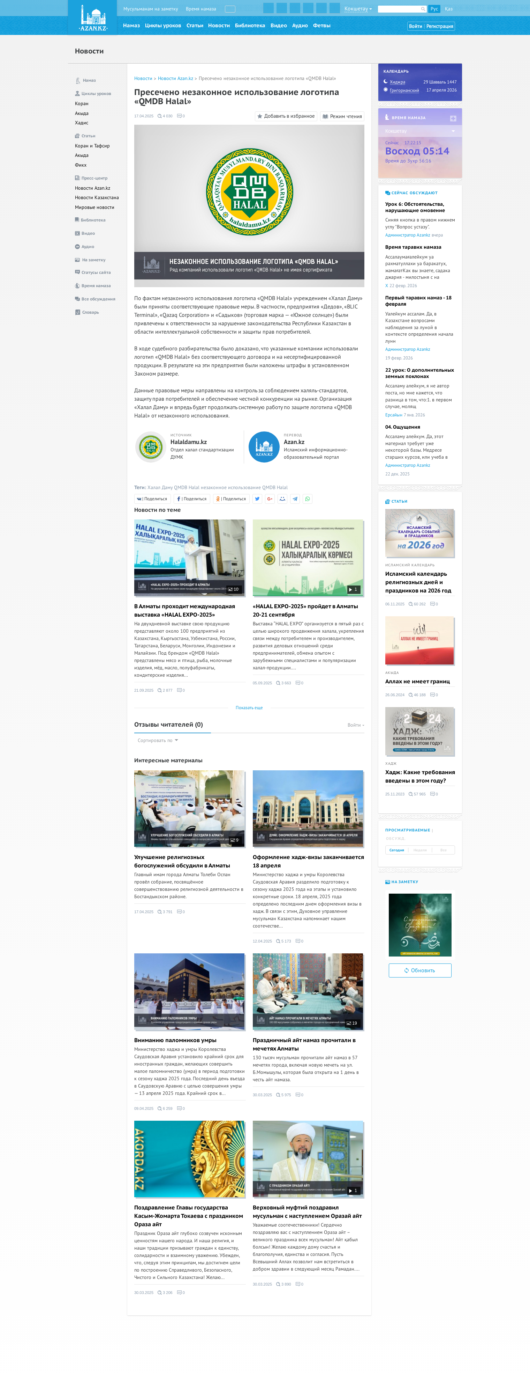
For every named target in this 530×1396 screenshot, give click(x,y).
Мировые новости (94, 207)
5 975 (283, 1095)
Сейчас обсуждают (411, 193)
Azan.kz (294, 442)
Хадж (391, 764)
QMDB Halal (186, 487)
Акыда (82, 113)
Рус (434, 9)
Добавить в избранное (285, 116)
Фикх (80, 165)
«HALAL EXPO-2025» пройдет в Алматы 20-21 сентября (305, 610)
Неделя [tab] (420, 850)
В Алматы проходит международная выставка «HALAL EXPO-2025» (184, 610)
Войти (415, 26)
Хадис (81, 123)
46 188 (417, 695)
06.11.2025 (394, 604)
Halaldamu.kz (189, 442)
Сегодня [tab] (396, 850)
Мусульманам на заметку (150, 9)
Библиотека (250, 25)
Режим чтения (342, 116)
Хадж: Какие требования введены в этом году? (420, 776)
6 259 (165, 1108)
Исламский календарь (410, 565)
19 (352, 1023)
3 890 (283, 1284)
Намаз (131, 25)
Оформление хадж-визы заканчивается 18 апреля (308, 861)
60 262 (417, 604)
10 (233, 589)
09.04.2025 (143, 1108)
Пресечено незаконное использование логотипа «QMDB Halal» (267, 78)
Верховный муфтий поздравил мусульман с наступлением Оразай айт (307, 1212)
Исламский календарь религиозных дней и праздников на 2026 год (418, 582)
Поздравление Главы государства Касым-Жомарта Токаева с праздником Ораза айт (188, 1216)
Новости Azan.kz (92, 188)
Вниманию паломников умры (175, 1040)
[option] (420, 925)
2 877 (165, 690)
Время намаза (201, 9)
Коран (82, 104)
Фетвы (322, 25)
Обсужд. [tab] (396, 838)
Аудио (300, 25)
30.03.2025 (262, 1095)
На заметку (401, 882)
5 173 (283, 941)
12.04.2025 (262, 941)
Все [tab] (443, 850)
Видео (279, 25)
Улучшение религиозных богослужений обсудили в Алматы (182, 861)
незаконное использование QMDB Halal (244, 487)
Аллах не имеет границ (417, 681)
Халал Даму (160, 487)
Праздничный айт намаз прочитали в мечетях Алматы (304, 1044)
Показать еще (249, 708)
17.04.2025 (143, 116)
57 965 (417, 794)
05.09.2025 (262, 683)
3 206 (165, 1292)
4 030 (165, 116)
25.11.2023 (394, 794)
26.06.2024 (394, 695)
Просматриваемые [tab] (407, 830)
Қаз (449, 9)
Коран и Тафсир (92, 146)
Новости (219, 25)
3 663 (283, 683)
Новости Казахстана (97, 198)
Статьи (195, 25)
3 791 (165, 912)
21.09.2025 (143, 690)
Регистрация (439, 26)
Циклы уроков (163, 25)
